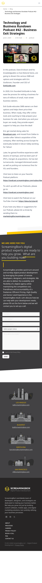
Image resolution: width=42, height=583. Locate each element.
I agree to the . (13, 352)
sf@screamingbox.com (21, 472)
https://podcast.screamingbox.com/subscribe (22, 180)
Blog (11, 9)
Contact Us (9, 538)
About (7, 523)
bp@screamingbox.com (21, 427)
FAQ (6, 536)
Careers (8, 528)
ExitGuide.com (9, 85)
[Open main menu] (39, 3)
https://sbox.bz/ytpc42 (28, 201)
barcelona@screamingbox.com (21, 449)
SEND (6, 356)
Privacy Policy (16, 352)
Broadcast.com (9, 134)
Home (5, 9)
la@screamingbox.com (21, 405)
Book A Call (9, 533)
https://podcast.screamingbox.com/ (18, 192)
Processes (9, 526)
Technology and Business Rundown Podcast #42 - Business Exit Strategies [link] (21, 12)
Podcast (31, 38)
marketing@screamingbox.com (16, 216)
